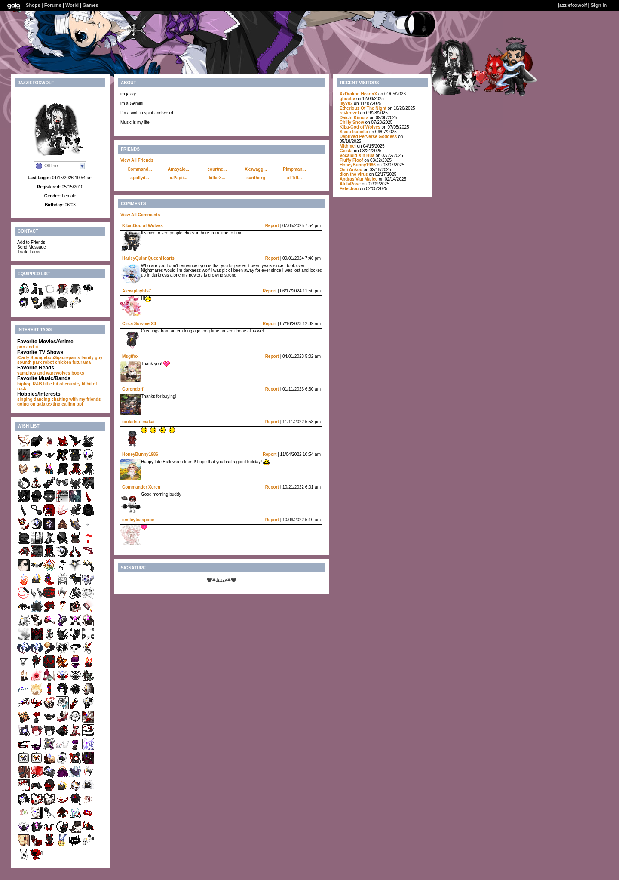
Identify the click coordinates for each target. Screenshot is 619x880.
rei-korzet (349, 113)
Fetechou (349, 188)
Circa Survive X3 (139, 323)
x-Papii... (178, 177)
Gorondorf (132, 389)
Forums (52, 5)
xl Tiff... (294, 177)
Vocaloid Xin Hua (357, 155)
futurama (81, 362)
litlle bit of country (62, 384)
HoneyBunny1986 (140, 454)
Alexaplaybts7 (136, 291)
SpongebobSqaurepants (55, 357)
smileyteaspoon (138, 519)
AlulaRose (350, 184)
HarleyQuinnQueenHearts (148, 258)
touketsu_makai (138, 421)
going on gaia (31, 404)
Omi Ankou (351, 169)
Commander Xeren (141, 487)
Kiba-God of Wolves (142, 225)
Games (90, 5)
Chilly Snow (352, 122)
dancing (42, 399)
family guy (91, 357)
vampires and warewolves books (50, 373)
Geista (346, 150)
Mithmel (348, 146)
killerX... (217, 177)
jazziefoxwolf (572, 5)
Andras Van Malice (358, 179)
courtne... (217, 169)
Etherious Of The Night (363, 108)
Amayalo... (178, 169)
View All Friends (136, 160)
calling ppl (72, 404)
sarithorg (255, 177)
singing (25, 399)
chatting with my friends (76, 399)
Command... (139, 169)
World (72, 5)
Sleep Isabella (354, 131)
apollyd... (139, 177)
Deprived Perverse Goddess (368, 136)
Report (272, 225)
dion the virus (354, 174)
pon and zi (27, 347)
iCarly (23, 357)
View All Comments (140, 214)
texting (53, 404)
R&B (37, 384)
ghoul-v (347, 98)
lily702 (346, 103)
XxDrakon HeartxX (359, 94)
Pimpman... (294, 169)
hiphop (24, 384)
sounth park (29, 362)
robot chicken (57, 362)
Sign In (599, 5)
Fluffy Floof (351, 160)
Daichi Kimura (354, 117)
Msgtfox (130, 356)
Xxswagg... (256, 169)
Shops (33, 5)
